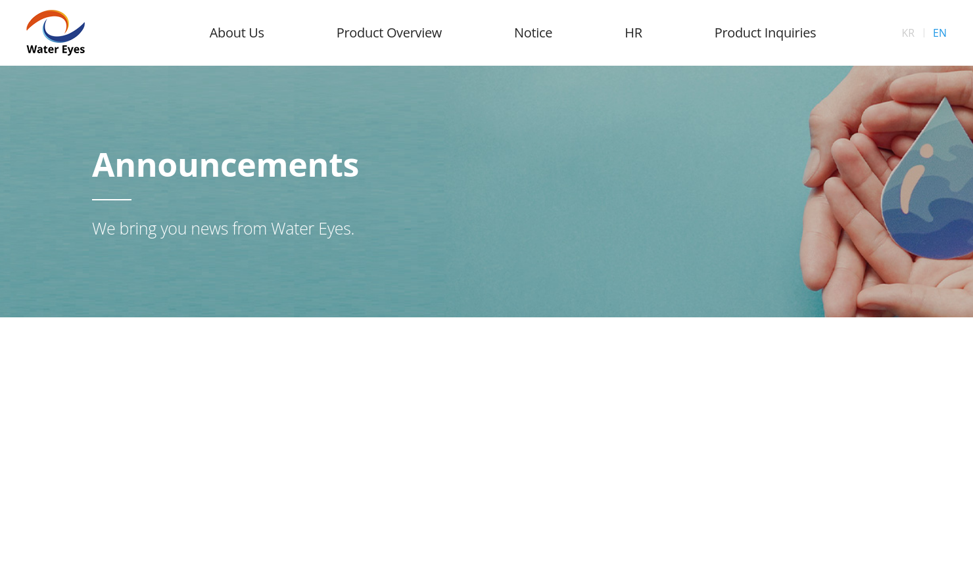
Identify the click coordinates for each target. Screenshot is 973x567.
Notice (533, 32)
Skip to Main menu (0, 0)
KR (907, 33)
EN (940, 33)
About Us (237, 32)
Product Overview (389, 32)
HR (633, 32)
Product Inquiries (766, 32)
